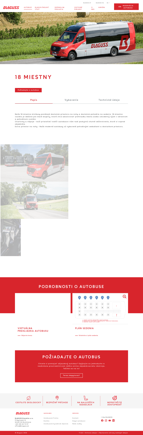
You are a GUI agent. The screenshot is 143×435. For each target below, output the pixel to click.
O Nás (92, 8)
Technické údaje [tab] (109, 100)
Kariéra (101, 7)
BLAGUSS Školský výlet (42, 8)
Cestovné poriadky (78, 8)
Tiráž (81, 433)
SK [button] (108, 2)
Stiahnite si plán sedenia (88, 335)
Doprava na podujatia (60, 8)
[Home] (11, 8)
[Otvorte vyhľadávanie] (110, 8)
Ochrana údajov (91, 433)
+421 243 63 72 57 (21, 424)
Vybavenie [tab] (71, 100)
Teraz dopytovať (71, 375)
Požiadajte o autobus (28, 90)
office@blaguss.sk (22, 426)
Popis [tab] (33, 100)
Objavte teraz (26, 335)
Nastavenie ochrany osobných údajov (113, 433)
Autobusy (28, 7)
